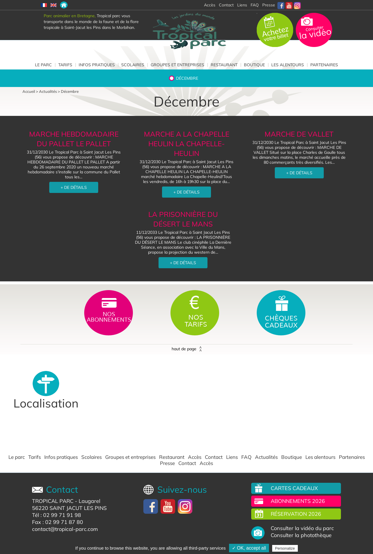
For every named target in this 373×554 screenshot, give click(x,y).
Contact (214, 457)
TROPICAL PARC (52, 501)
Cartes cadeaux (294, 488)
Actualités (48, 91)
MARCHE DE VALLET (299, 134)
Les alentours (287, 64)
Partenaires (324, 64)
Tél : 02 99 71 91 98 (56, 515)
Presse (268, 5)
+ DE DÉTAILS (74, 187)
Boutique (254, 64)
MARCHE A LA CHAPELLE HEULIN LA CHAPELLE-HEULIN (186, 144)
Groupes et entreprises (177, 64)
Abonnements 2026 (298, 501)
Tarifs (65, 64)
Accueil (28, 91)
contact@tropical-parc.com (65, 529)
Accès (194, 457)
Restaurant (224, 64)
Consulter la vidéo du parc (302, 528)
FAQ (255, 5)
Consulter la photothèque (301, 535)
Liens (242, 5)
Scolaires (132, 64)
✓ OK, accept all (249, 548)
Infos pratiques (97, 64)
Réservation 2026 (296, 514)
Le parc (43, 64)
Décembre (187, 78)
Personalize (285, 548)
